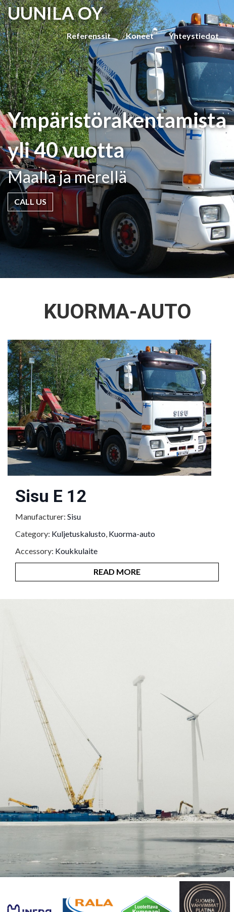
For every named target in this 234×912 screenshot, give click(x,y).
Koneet (140, 35)
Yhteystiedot (194, 35)
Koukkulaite (76, 551)
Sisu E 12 (51, 496)
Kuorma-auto (132, 533)
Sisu (74, 516)
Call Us (30, 201)
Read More (117, 571)
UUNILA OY (55, 12)
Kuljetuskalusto (79, 533)
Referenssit (89, 35)
